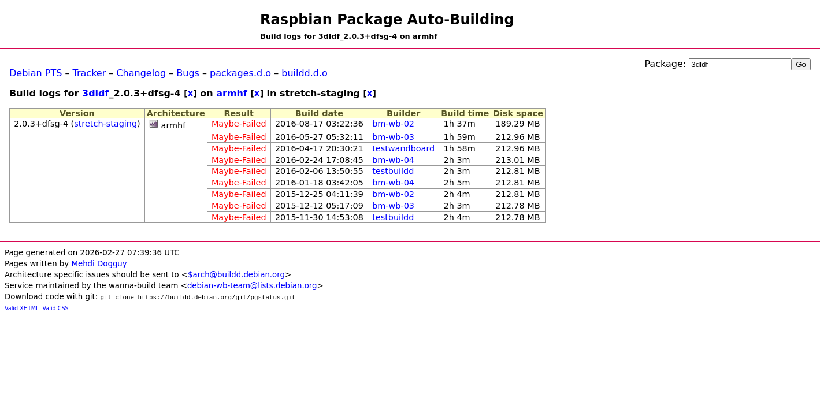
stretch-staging (105, 123)
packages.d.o (240, 73)
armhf (231, 93)
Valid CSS (56, 308)
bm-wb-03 (393, 137)
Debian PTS (35, 73)
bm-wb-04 (393, 160)
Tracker (89, 73)
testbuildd (393, 171)
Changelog (141, 73)
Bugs (187, 73)
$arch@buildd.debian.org (236, 274)
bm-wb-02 (393, 123)
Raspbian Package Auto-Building (387, 20)
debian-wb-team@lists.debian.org (252, 285)
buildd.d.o (304, 73)
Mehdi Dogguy (99, 263)
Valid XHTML (22, 308)
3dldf (95, 93)
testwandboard (403, 148)
